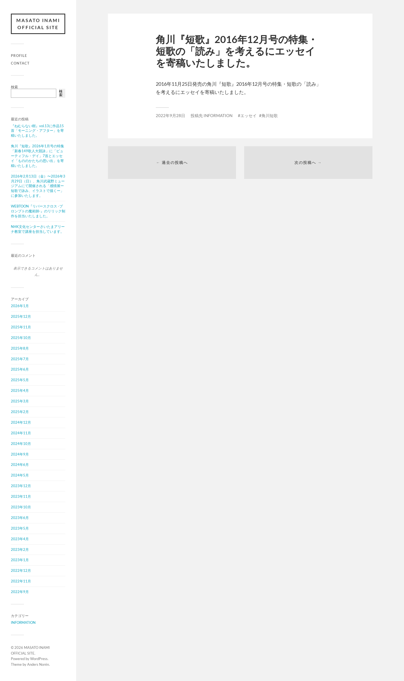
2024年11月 (21, 433)
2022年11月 (21, 581)
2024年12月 (21, 422)
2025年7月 (20, 359)
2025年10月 (21, 337)
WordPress (39, 658)
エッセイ (248, 115)
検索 (14, 87)
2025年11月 (21, 327)
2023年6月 (20, 517)
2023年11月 (21, 496)
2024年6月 (20, 464)
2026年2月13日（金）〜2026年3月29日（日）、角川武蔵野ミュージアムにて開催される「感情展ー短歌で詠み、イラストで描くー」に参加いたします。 (38, 186)
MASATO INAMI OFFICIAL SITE (38, 23)
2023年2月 (20, 549)
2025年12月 (21, 316)
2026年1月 (20, 306)
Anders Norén (38, 664)
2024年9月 (20, 454)
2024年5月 (20, 475)
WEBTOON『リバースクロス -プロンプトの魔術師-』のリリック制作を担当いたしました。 (38, 211)
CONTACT (20, 63)
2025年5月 (20, 380)
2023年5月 (20, 528)
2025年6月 (20, 369)
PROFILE (19, 55)
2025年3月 (20, 401)
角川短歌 (270, 115)
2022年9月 (20, 592)
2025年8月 (20, 348)
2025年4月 (20, 390)
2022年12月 (21, 570)
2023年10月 (21, 507)
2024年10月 (21, 443)
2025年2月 (20, 412)
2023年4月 (20, 539)
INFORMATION (23, 622)
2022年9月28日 (170, 115)
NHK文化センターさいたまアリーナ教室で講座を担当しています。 (38, 229)
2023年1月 (20, 560)
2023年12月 (21, 486)
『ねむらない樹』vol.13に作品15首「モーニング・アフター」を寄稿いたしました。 (37, 131)
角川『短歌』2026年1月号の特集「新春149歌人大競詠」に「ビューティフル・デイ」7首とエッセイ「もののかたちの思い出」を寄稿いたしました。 (37, 156)
